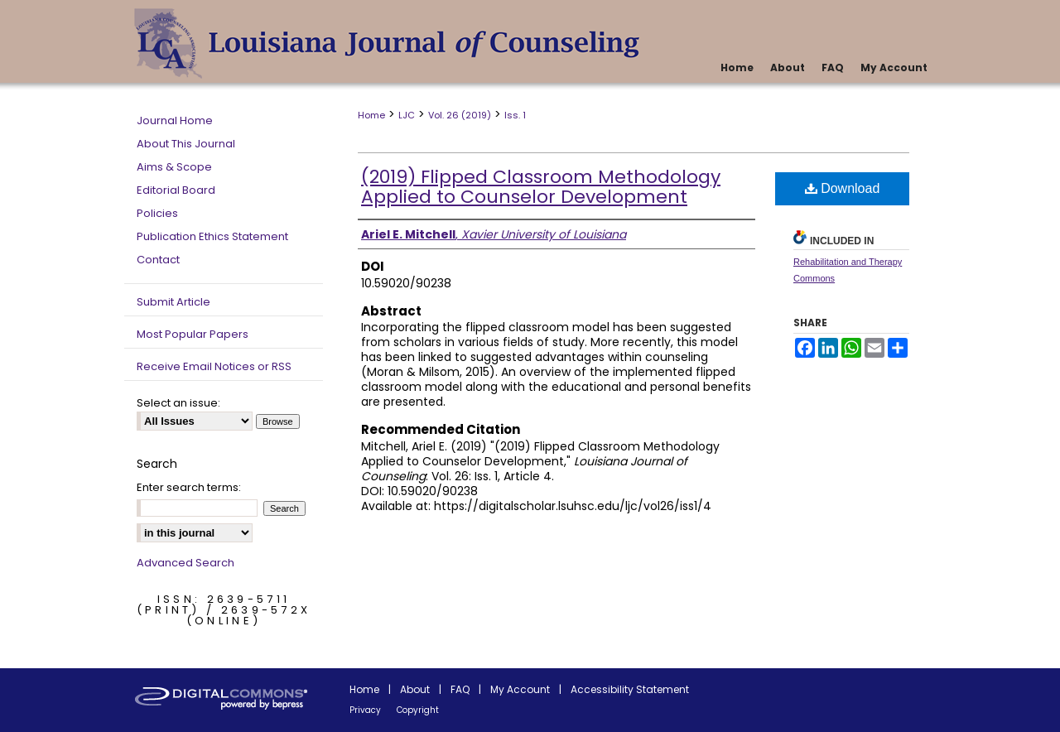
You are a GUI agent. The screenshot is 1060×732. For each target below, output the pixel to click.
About (415, 689)
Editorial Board (176, 190)
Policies (157, 213)
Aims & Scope (174, 167)
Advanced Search (185, 563)
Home (371, 115)
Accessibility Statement (630, 689)
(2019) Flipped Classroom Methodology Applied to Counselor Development (540, 186)
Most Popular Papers (192, 334)
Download (842, 188)
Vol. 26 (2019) (459, 115)
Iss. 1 (515, 115)
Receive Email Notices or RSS (214, 366)
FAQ (460, 689)
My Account (520, 689)
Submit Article (173, 302)
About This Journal (186, 144)
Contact (158, 259)
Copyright (418, 710)
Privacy (365, 710)
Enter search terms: (189, 487)
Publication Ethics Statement (212, 236)
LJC (406, 115)
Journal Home (175, 120)
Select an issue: (178, 403)
